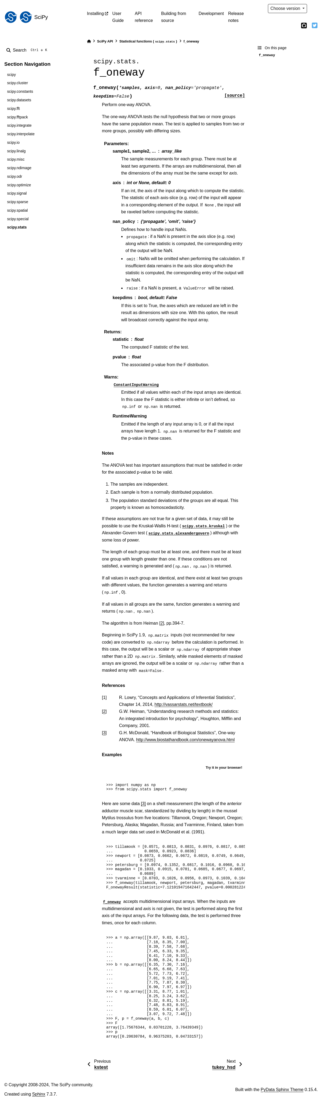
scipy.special (18, 219)
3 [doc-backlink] (104, 732)
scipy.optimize (19, 185)
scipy (11, 74)
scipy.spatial (17, 210)
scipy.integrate (19, 125)
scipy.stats (16, 227)
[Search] (27, 50)
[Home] (89, 41)
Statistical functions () (148, 41)
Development (211, 13)
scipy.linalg (16, 151)
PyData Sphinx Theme (282, 1089)
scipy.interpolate (21, 134)
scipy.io (13, 142)
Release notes (236, 17)
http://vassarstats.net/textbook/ (183, 704)
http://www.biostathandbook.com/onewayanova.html (185, 739)
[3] (143, 803)
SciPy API (105, 41)
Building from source (173, 17)
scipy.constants (20, 91)
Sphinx (38, 1094)
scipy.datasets (19, 100)
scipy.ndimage (19, 168)
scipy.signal (16, 193)
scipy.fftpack (17, 117)
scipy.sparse (17, 202)
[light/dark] (314, 8)
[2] (161, 623)
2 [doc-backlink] (104, 711)
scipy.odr (14, 176)
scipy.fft (13, 108)
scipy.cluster (17, 83)
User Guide (118, 17)
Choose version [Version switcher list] (285, 8)
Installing (95, 13)
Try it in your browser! (224, 767)
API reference (144, 17)
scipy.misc (15, 159)
